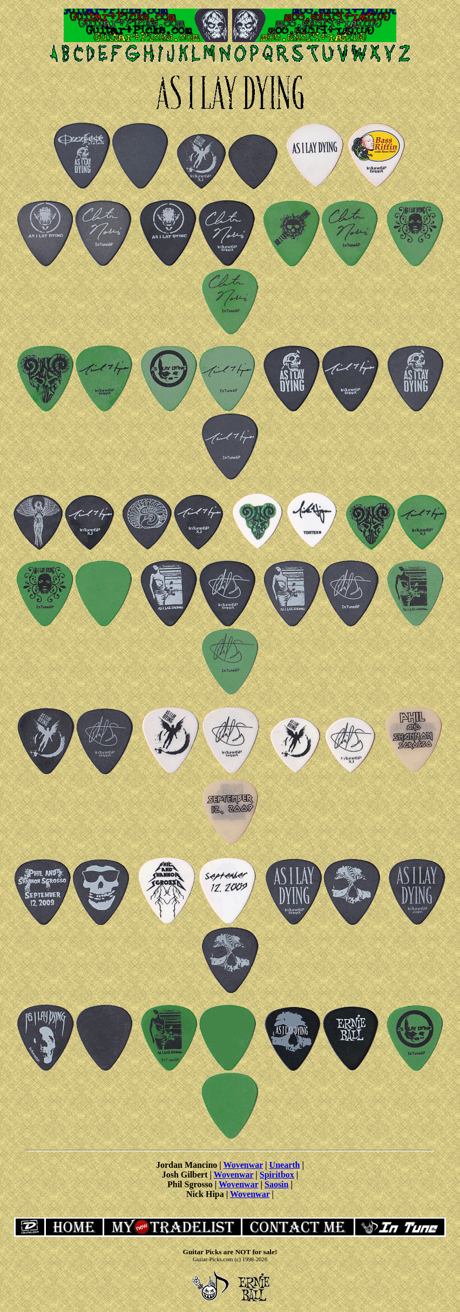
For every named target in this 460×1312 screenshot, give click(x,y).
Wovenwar (243, 1164)
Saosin (276, 1184)
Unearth (284, 1164)
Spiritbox (277, 1174)
